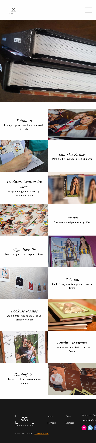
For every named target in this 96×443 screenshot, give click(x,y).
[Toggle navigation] (88, 10)
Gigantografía (24, 249)
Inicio (50, 416)
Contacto (70, 422)
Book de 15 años (24, 310)
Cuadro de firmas (72, 342)
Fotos (68, 416)
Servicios (52, 422)
